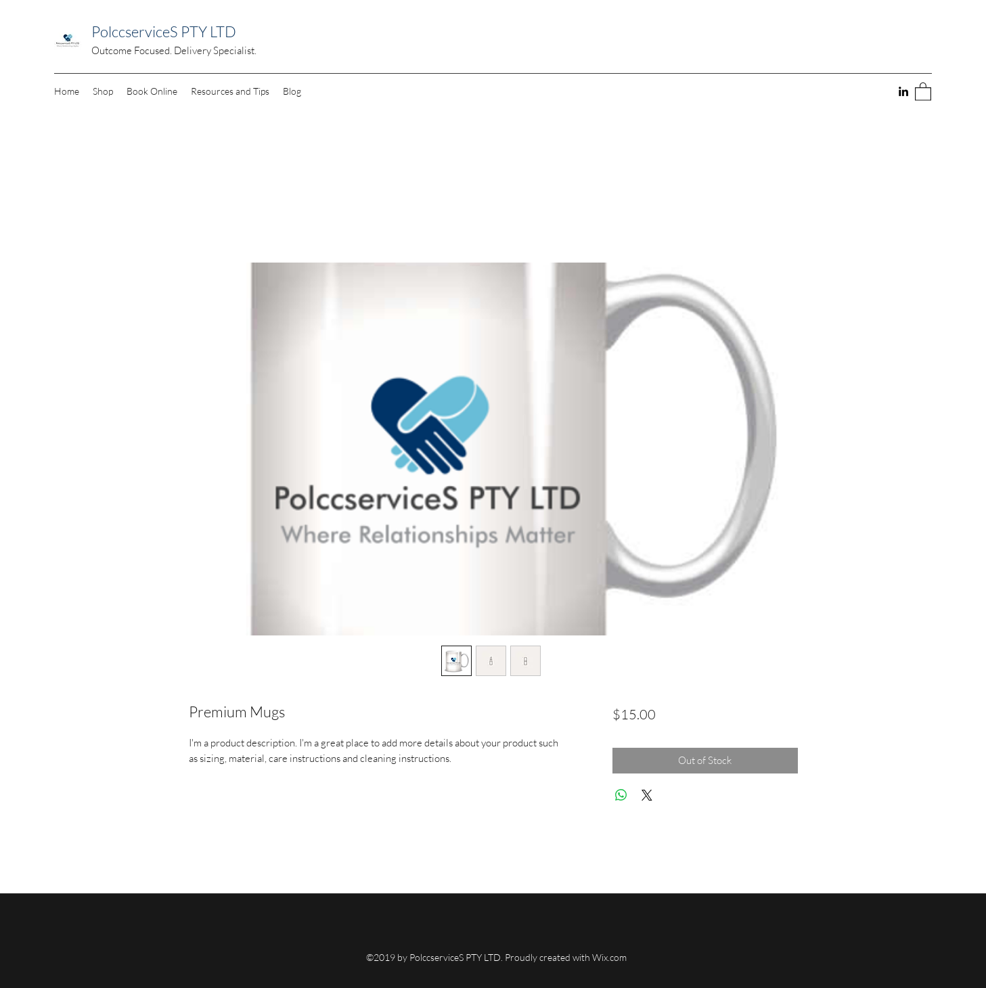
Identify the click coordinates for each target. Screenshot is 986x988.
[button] (923, 91)
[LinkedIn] (903, 91)
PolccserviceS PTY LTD (163, 31)
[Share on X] (647, 795)
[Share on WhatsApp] (621, 795)
